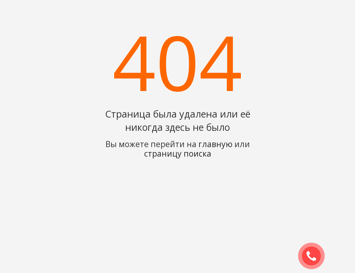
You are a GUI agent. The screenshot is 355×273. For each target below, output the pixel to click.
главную (215, 144)
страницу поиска (177, 153)
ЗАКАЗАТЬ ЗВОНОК (314, 256)
